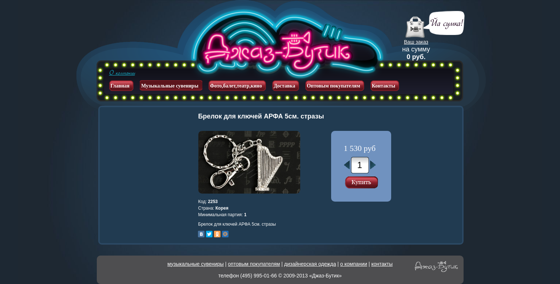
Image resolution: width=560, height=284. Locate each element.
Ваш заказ (416, 42)
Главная (120, 86)
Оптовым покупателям (333, 86)
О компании (122, 73)
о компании (353, 264)
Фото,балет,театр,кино (236, 86)
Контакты (383, 86)
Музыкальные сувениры (169, 86)
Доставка (284, 86)
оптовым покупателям (254, 264)
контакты (382, 264)
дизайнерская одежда (310, 264)
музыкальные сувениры (195, 264)
